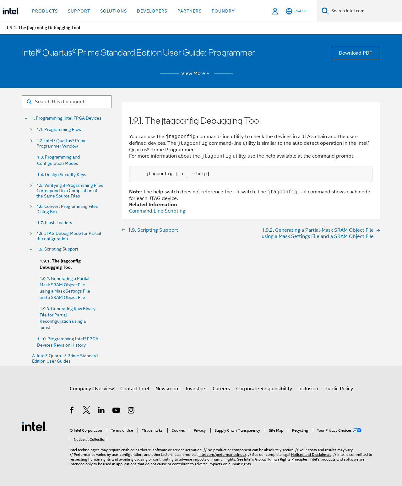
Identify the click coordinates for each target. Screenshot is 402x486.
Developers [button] (152, 11)
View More (196, 73)
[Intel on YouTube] (117, 411)
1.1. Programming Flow (58, 129)
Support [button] (79, 11)
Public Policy (338, 389)
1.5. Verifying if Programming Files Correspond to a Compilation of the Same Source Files (69, 191)
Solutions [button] (113, 11)
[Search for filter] (66, 101)
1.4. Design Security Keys (61, 174)
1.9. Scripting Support (57, 249)
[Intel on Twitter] (87, 411)
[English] (296, 11)
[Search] (325, 11)
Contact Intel (134, 389)
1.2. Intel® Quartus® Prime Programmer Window (61, 143)
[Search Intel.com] (365, 11)
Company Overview (92, 389)
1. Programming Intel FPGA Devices (66, 118)
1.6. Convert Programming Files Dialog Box (67, 209)
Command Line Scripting (157, 211)
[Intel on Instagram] (131, 411)
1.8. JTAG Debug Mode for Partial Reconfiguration (68, 236)
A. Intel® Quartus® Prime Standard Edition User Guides (65, 358)
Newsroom (167, 389)
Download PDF (355, 53)
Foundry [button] (223, 11)
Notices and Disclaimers (311, 454)
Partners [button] (189, 11)
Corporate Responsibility (264, 389)
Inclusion (308, 389)
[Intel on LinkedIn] (101, 411)
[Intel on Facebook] (72, 411)
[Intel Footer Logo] (34, 426)
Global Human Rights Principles (281, 459)
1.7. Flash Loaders (54, 222)
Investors (196, 389)
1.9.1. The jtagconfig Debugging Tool (60, 264)
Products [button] (45, 11)
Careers (221, 389)
